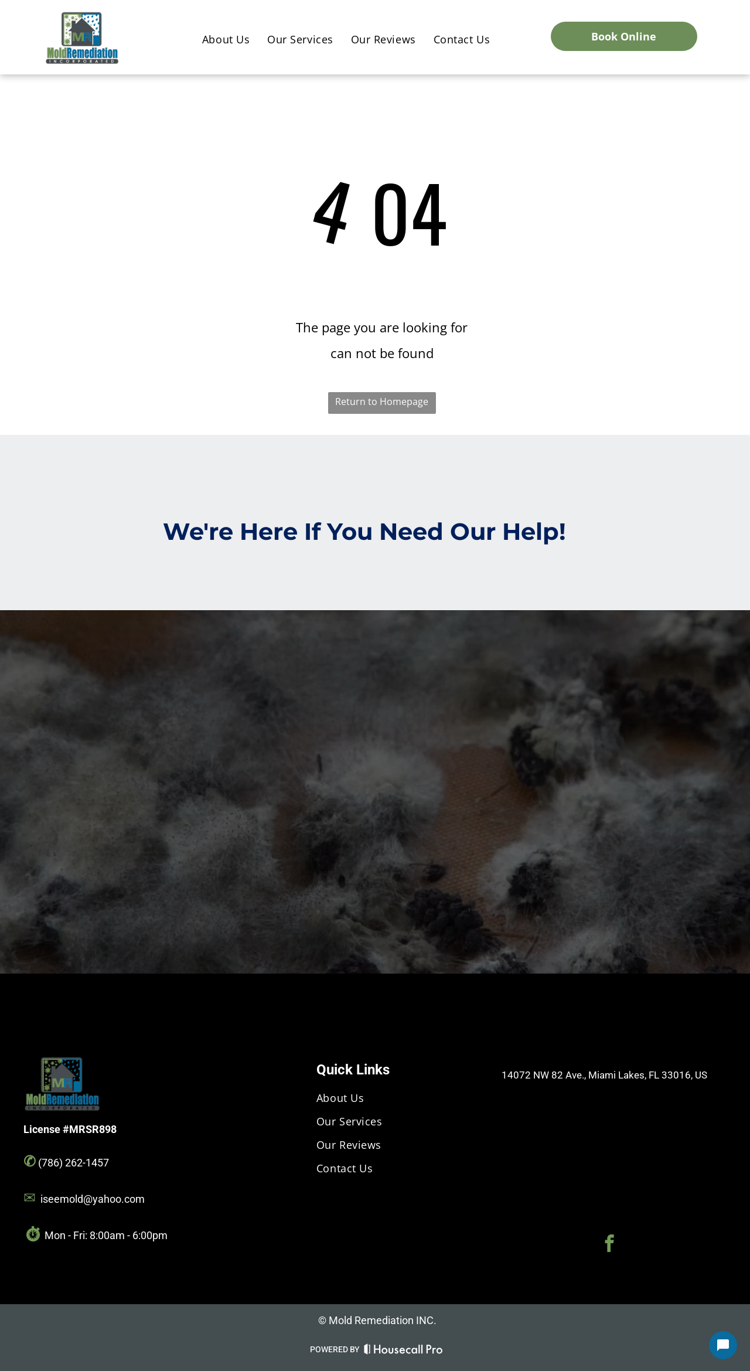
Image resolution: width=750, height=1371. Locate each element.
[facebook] (609, 1245)
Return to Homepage (381, 401)
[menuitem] (225, 39)
